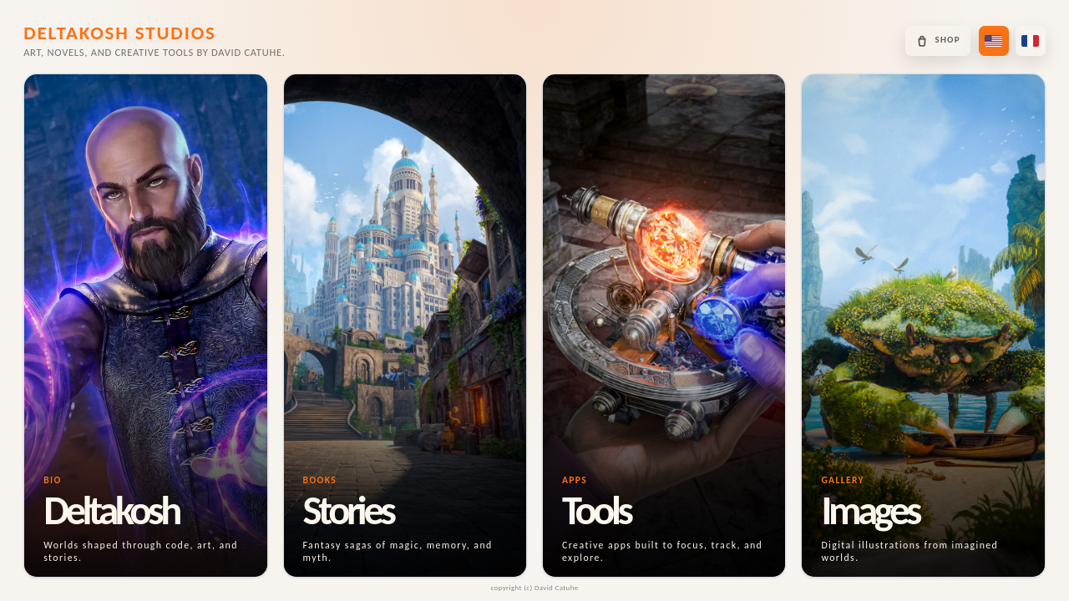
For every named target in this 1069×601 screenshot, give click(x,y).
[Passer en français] (1031, 41)
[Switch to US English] (994, 41)
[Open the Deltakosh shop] (937, 41)
